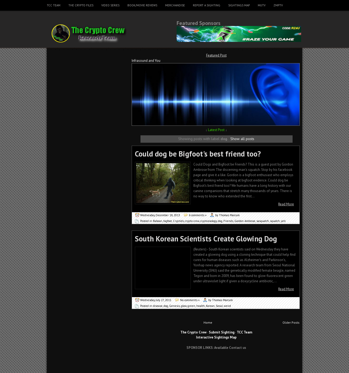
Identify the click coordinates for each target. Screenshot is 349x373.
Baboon (157, 221)
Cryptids (178, 221)
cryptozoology (208, 221)
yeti (283, 221)
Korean (210, 306)
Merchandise (175, 5)
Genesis (174, 306)
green (191, 306)
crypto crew (192, 221)
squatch (275, 221)
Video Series (110, 5)
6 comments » (197, 215)
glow (183, 306)
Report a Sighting (206, 5)
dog (220, 221)
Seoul (219, 306)
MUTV (261, 5)
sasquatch (262, 221)
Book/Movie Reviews (142, 5)
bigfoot (167, 221)
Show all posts (242, 138)
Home (207, 322)
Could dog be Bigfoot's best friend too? (198, 154)
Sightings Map (239, 5)
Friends (228, 221)
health (200, 306)
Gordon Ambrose (244, 221)
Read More (286, 204)
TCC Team (53, 5)
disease (158, 306)
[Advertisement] (216, 363)
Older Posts (291, 322)
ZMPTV (278, 5)
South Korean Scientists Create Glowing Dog (206, 239)
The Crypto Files (80, 5)
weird (227, 306)
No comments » (190, 300)
